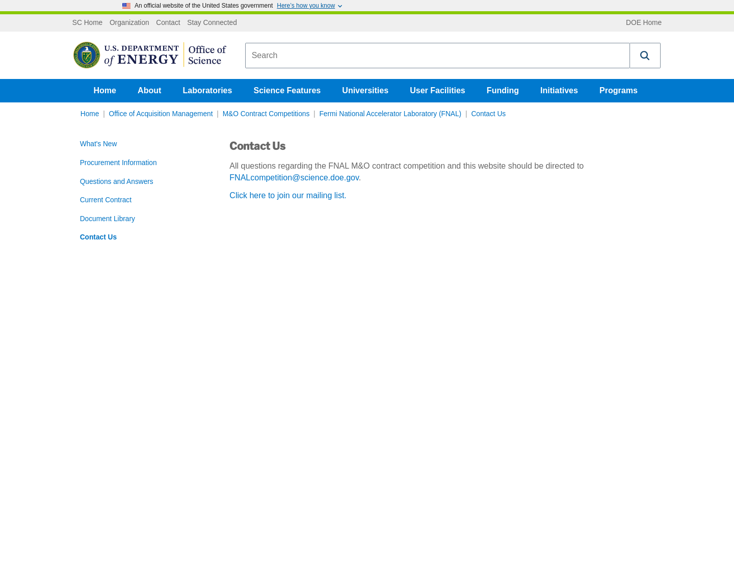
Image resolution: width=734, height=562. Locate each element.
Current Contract (106, 200)
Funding (503, 90)
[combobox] (438, 55)
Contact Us (488, 114)
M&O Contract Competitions (266, 114)
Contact (168, 22)
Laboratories (207, 90)
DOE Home (644, 22)
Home (105, 90)
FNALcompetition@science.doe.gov (293, 177)
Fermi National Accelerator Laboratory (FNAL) (390, 114)
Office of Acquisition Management (161, 114)
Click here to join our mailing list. (287, 195)
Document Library (107, 219)
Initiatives (559, 90)
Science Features (287, 90)
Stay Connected (212, 22)
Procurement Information (118, 163)
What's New (98, 144)
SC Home (87, 22)
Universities (365, 90)
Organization (129, 22)
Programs (618, 90)
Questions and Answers (116, 181)
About (149, 90)
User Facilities (437, 90)
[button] (645, 55)
